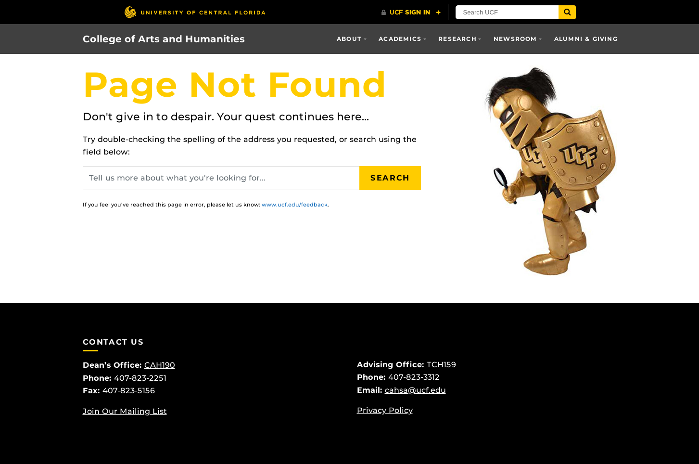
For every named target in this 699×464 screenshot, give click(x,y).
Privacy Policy (385, 410)
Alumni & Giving (586, 38)
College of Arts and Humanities (164, 39)
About (349, 38)
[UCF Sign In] (411, 12)
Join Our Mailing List (125, 411)
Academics (400, 38)
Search (390, 177)
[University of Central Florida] (195, 11)
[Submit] (567, 12)
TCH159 (441, 364)
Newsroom (515, 38)
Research (457, 38)
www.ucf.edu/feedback (295, 204)
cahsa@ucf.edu (415, 390)
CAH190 (159, 365)
